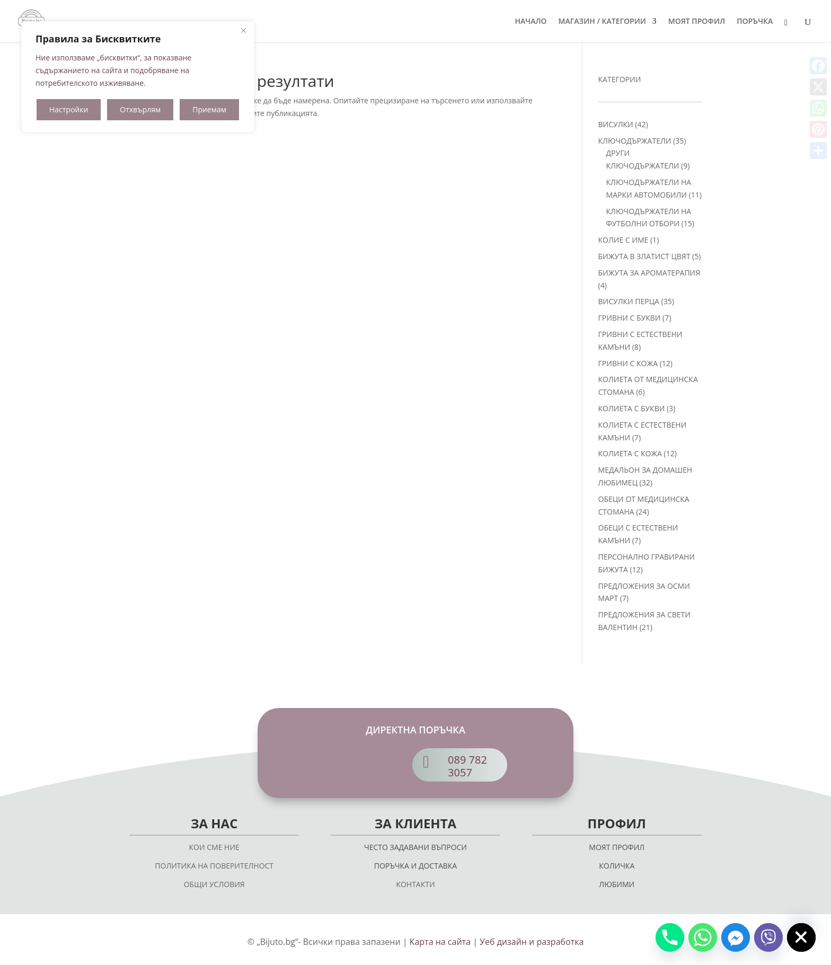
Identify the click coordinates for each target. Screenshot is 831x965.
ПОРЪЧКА (755, 21)
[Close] (243, 30)
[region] (137, 76)
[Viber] (768, 937)
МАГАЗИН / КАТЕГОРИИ (602, 21)
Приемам (209, 109)
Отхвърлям (140, 109)
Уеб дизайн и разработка (532, 942)
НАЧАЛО (530, 21)
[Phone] (670, 937)
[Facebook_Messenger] (735, 937)
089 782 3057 (467, 766)
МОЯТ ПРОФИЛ (696, 21)
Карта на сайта (440, 942)
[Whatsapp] (702, 937)
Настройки (68, 109)
